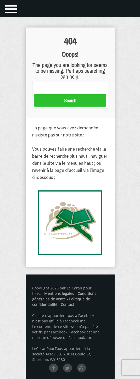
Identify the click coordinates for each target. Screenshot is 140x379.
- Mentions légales (58, 293)
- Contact (66, 304)
